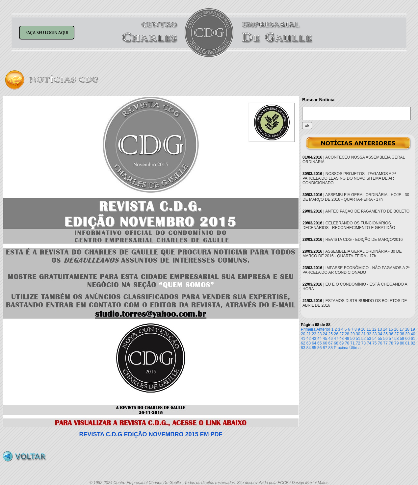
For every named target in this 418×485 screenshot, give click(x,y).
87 (325, 347)
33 (374, 334)
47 (336, 338)
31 (363, 334)
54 (374, 338)
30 (358, 334)
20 (303, 334)
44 (319, 338)
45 (325, 338)
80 (402, 343)
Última (355, 347)
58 (396, 338)
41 (303, 338)
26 (336, 334)
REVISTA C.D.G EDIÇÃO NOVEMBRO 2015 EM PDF (150, 434)
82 (413, 343)
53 (369, 338)
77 (385, 343)
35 (385, 334)
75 (374, 343)
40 (413, 334)
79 (396, 343)
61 (413, 338)
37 (396, 334)
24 (325, 334)
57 (391, 338)
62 (303, 343)
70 (347, 343)
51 (358, 338)
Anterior (323, 329)
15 (391, 329)
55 (380, 338)
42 (308, 338)
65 (319, 343)
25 (330, 334)
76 (380, 343)
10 (363, 329)
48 (341, 338)
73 (363, 343)
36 (391, 334)
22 (314, 334)
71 (352, 343)
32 (369, 334)
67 (330, 343)
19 (412, 329)
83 (303, 347)
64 (314, 343)
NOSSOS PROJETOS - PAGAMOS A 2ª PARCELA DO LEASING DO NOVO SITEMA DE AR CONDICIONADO (349, 178)
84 (308, 347)
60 (407, 338)
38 (402, 334)
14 (385, 329)
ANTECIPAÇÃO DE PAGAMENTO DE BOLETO (367, 211)
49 (347, 338)
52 (363, 338)
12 (374, 329)
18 (407, 329)
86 (319, 347)
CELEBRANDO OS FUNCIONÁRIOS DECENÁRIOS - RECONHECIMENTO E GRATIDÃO (348, 225)
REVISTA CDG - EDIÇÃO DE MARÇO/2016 (364, 239)
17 (402, 329)
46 (330, 338)
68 (336, 343)
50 (352, 338)
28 (347, 334)
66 (325, 343)
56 (385, 338)
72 (358, 343)
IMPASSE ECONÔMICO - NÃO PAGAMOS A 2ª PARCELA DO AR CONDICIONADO (355, 270)
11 (369, 329)
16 (396, 329)
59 (402, 338)
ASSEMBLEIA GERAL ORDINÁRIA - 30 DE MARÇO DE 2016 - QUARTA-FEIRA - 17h (352, 253)
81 (407, 343)
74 (369, 343)
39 (407, 334)
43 (314, 338)
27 (341, 334)
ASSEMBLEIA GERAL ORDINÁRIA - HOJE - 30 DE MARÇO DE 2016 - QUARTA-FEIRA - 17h (355, 197)
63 (308, 343)
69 (341, 343)
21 (308, 334)
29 (352, 334)
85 (314, 347)
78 (391, 343)
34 (380, 334)
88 (330, 347)
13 (380, 329)
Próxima (341, 347)
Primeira (308, 329)
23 (319, 334)
